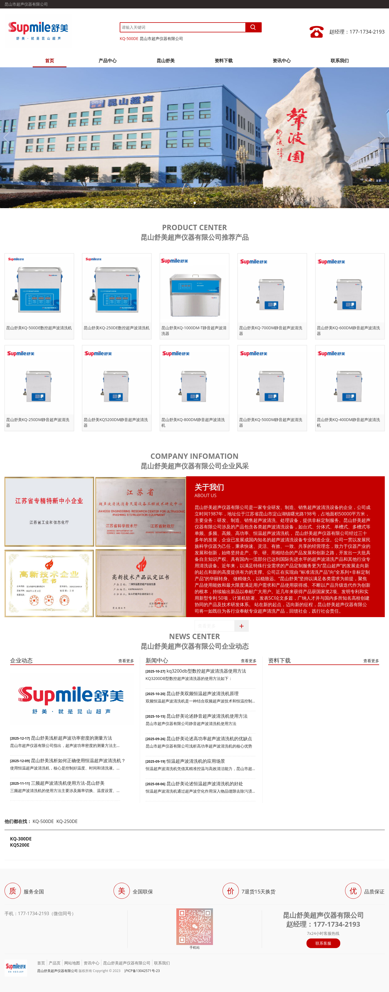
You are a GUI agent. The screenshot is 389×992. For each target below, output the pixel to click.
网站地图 (72, 963)
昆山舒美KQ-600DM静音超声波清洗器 (348, 330)
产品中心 (108, 60)
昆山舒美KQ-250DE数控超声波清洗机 (117, 327)
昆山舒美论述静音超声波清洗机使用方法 (207, 716)
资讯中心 (282, 60)
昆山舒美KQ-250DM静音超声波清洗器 (38, 422)
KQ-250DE (66, 821)
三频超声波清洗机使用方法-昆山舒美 (68, 783)
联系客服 (323, 943)
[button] (195, 203)
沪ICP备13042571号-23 (142, 970)
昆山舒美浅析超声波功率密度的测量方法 (71, 738)
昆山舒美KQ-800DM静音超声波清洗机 (193, 422)
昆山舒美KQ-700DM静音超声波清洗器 (271, 330)
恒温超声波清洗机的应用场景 (195, 761)
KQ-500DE (129, 38)
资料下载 (224, 60)
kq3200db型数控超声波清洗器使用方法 (206, 671)
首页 (49, 60)
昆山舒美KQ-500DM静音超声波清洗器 (271, 422)
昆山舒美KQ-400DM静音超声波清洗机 (348, 422)
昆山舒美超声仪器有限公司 (126, 963)
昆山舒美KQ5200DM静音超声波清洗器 (116, 422)
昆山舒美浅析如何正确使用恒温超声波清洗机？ (78, 760)
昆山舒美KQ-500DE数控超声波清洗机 (39, 327)
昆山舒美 (166, 60)
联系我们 (340, 60)
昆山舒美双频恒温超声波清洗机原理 (202, 693)
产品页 (55, 963)
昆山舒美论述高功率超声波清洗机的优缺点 (209, 738)
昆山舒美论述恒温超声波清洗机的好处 (204, 783)
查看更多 (207, 626)
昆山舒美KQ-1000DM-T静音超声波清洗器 (193, 330)
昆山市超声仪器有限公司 (161, 38)
